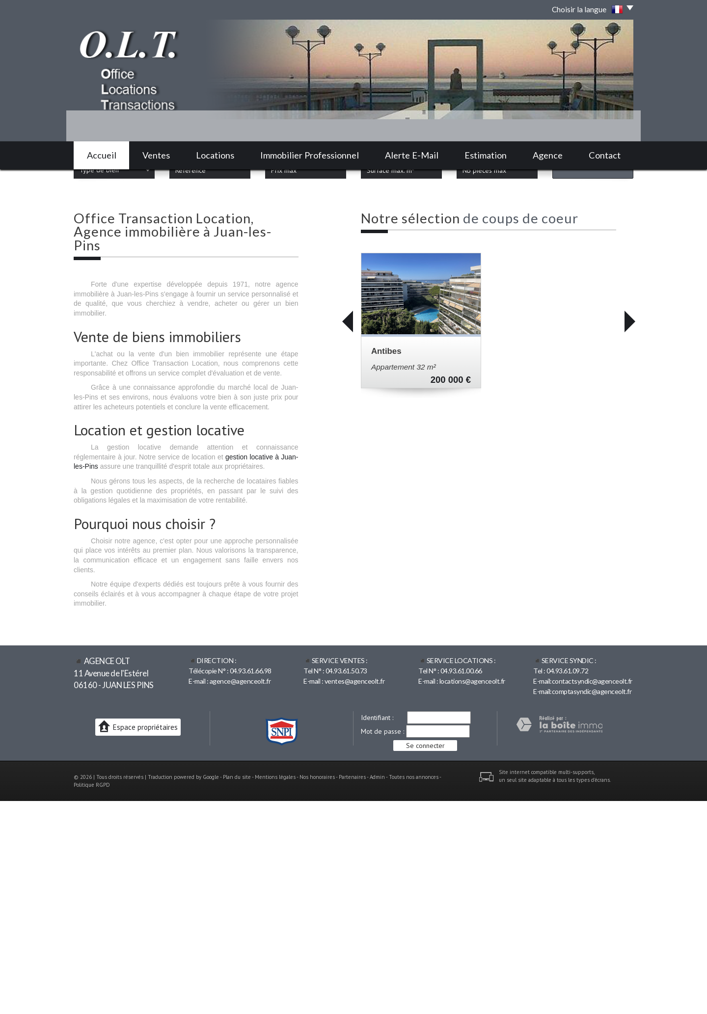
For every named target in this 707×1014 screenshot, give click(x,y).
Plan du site (237, 989)
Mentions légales (275, 989)
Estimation (485, 155)
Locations (215, 155)
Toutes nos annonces (413, 989)
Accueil (101, 155)
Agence (548, 155)
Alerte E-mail (411, 155)
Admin (377, 989)
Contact (605, 155)
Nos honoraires (317, 989)
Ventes (156, 155)
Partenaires (352, 989)
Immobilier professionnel (309, 155)
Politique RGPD (92, 997)
